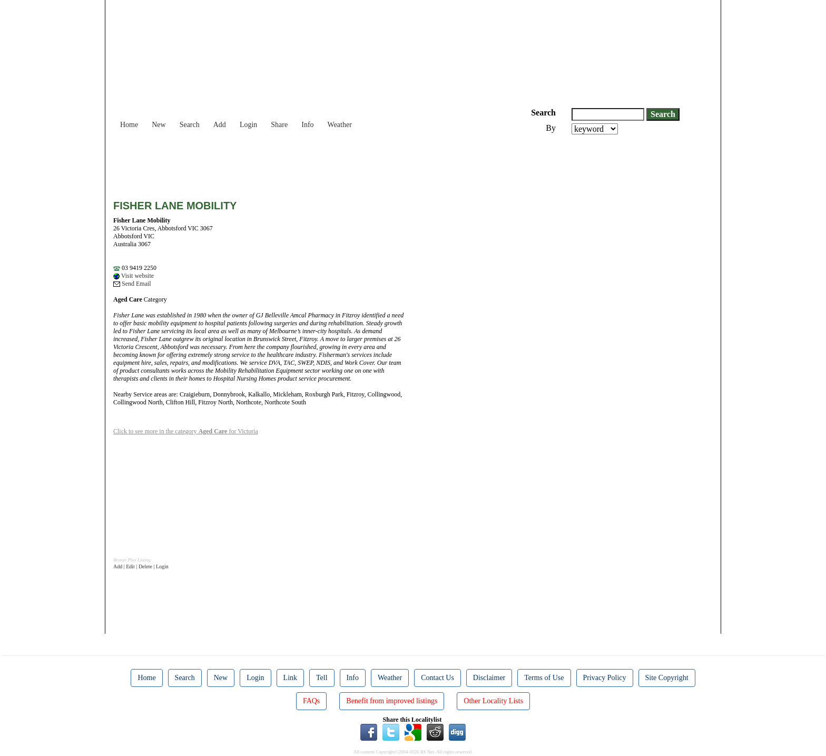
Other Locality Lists (493, 701)
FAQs (311, 701)
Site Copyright (667, 678)
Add (219, 125)
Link (290, 678)
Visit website (133, 275)
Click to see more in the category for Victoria (185, 431)
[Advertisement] (305, 163)
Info (307, 125)
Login (248, 125)
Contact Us (437, 678)
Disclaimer (489, 678)
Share (279, 125)
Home (129, 125)
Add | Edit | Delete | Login (141, 566)
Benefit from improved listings (391, 701)
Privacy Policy (604, 678)
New (158, 125)
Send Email (132, 283)
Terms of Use (544, 678)
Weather (340, 125)
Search (190, 125)
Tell (322, 678)
